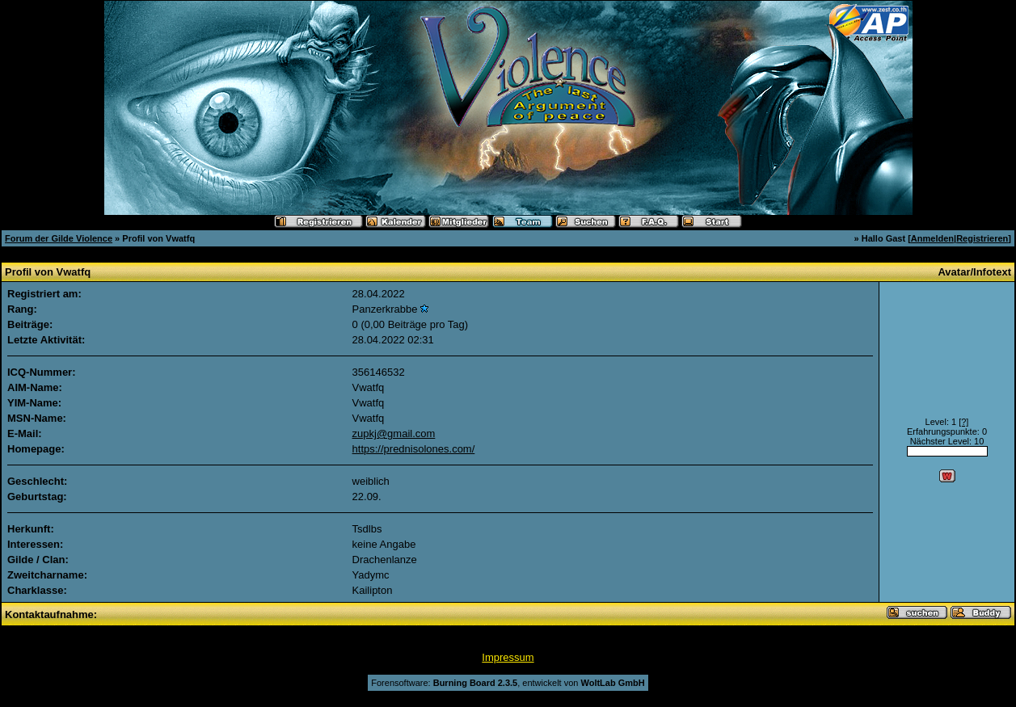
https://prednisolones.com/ (413, 449)
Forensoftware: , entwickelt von (507, 683)
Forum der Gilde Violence (58, 238)
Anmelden (932, 238)
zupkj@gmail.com (394, 433)
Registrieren (982, 238)
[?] (963, 422)
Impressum (507, 657)
